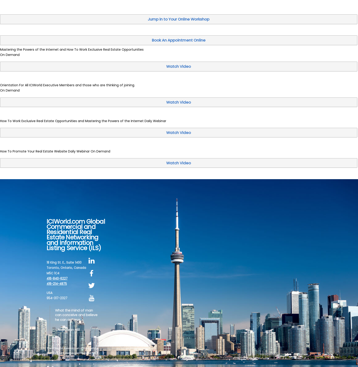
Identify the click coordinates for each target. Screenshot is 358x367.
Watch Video (178, 66)
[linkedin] (92, 261)
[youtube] (92, 298)
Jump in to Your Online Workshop (178, 19)
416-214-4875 (57, 284)
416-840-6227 (57, 278)
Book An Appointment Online (178, 40)
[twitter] (92, 286)
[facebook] (92, 273)
